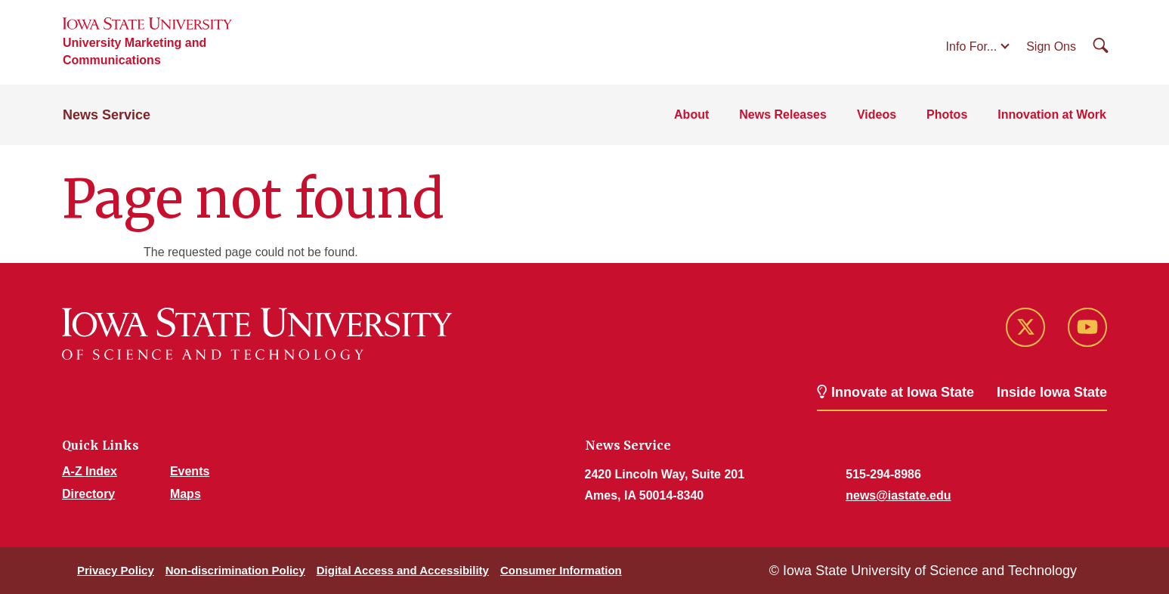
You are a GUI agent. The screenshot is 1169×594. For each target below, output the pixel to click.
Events (189, 471)
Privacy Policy (115, 570)
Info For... (971, 46)
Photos (946, 114)
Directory (88, 493)
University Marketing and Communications (134, 51)
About (691, 114)
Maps (185, 493)
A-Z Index (89, 471)
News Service (106, 114)
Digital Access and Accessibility (403, 570)
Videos (876, 114)
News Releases (783, 114)
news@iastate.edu (898, 495)
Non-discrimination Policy (235, 570)
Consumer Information (561, 570)
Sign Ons (1051, 46)
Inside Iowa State (1052, 392)
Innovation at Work (1051, 114)
